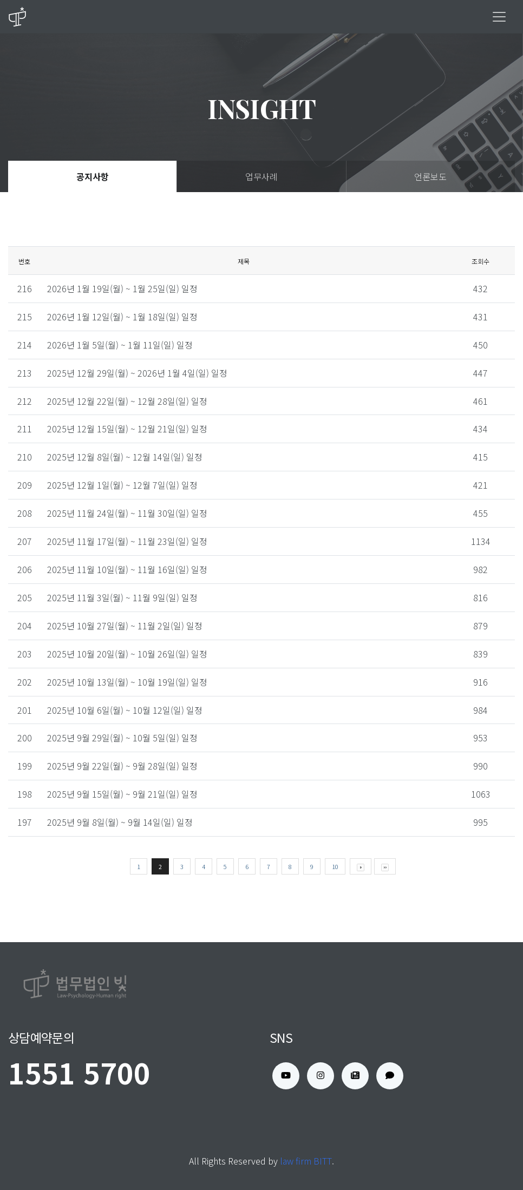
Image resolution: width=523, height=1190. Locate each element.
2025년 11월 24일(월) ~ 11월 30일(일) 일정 (127, 513)
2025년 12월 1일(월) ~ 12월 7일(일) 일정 (122, 484)
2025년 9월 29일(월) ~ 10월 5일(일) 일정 (122, 737)
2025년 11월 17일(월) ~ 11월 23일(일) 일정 (127, 541)
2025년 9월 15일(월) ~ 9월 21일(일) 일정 (122, 793)
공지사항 (92, 176)
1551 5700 (79, 1072)
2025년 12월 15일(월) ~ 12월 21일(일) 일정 (127, 428)
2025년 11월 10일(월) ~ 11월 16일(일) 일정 (127, 569)
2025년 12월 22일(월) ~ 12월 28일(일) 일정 (127, 401)
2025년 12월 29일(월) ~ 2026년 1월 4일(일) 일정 (137, 372)
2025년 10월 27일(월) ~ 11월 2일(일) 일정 (124, 625)
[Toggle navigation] (499, 17)
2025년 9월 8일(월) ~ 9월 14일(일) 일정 (120, 822)
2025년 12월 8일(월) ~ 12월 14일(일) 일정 (124, 456)
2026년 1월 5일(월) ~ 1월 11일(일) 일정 (120, 344)
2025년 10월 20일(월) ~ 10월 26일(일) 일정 (127, 653)
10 (335, 866)
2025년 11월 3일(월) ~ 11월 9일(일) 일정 (122, 597)
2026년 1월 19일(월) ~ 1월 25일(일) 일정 (122, 288)
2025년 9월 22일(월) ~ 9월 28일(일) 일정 (122, 765)
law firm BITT (306, 1160)
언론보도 (430, 176)
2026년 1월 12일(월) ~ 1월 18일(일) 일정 (122, 316)
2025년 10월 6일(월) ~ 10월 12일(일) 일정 (124, 710)
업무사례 (261, 176)
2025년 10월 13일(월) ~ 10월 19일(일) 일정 (127, 681)
